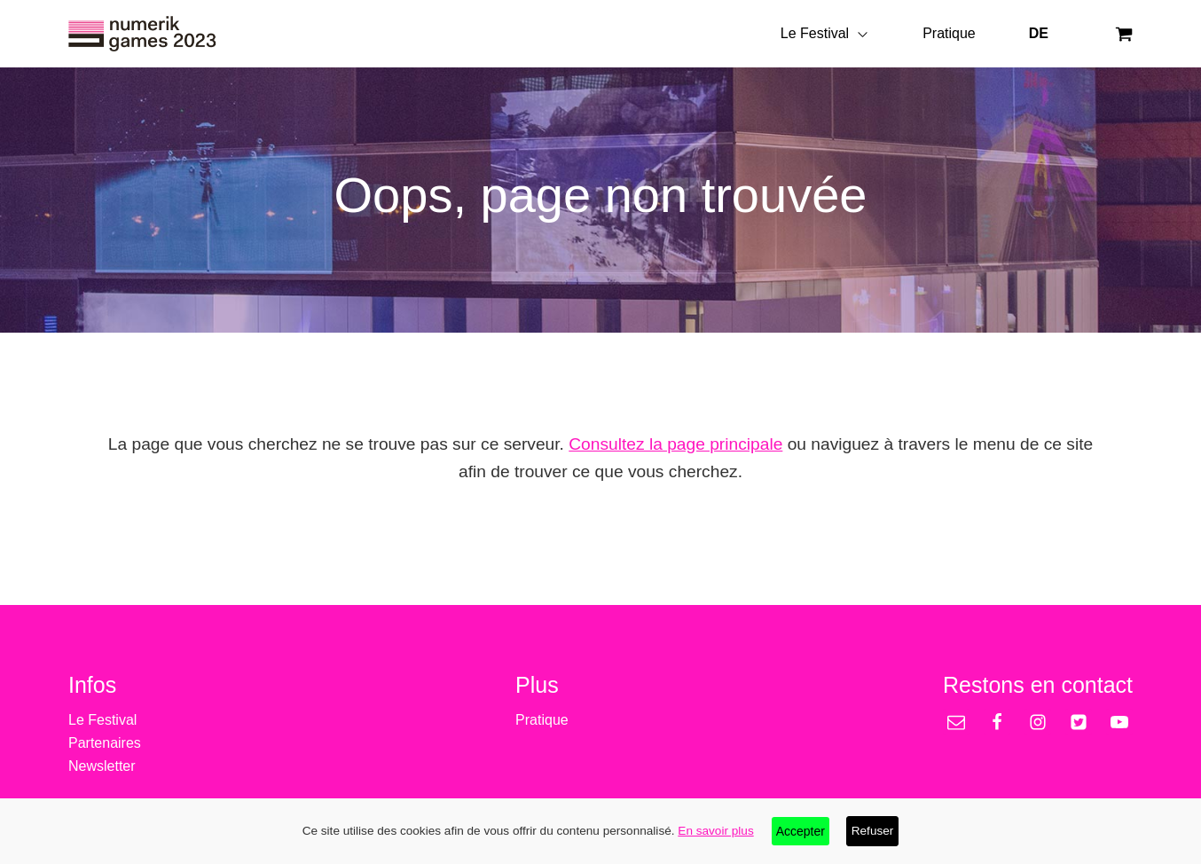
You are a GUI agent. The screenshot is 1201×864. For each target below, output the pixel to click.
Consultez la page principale (675, 444)
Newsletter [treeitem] (102, 766)
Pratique (949, 33)
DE (1038, 33)
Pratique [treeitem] (542, 719)
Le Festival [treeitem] (102, 719)
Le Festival (825, 33)
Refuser (873, 830)
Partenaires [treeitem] (104, 742)
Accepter (800, 831)
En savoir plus (715, 830)
